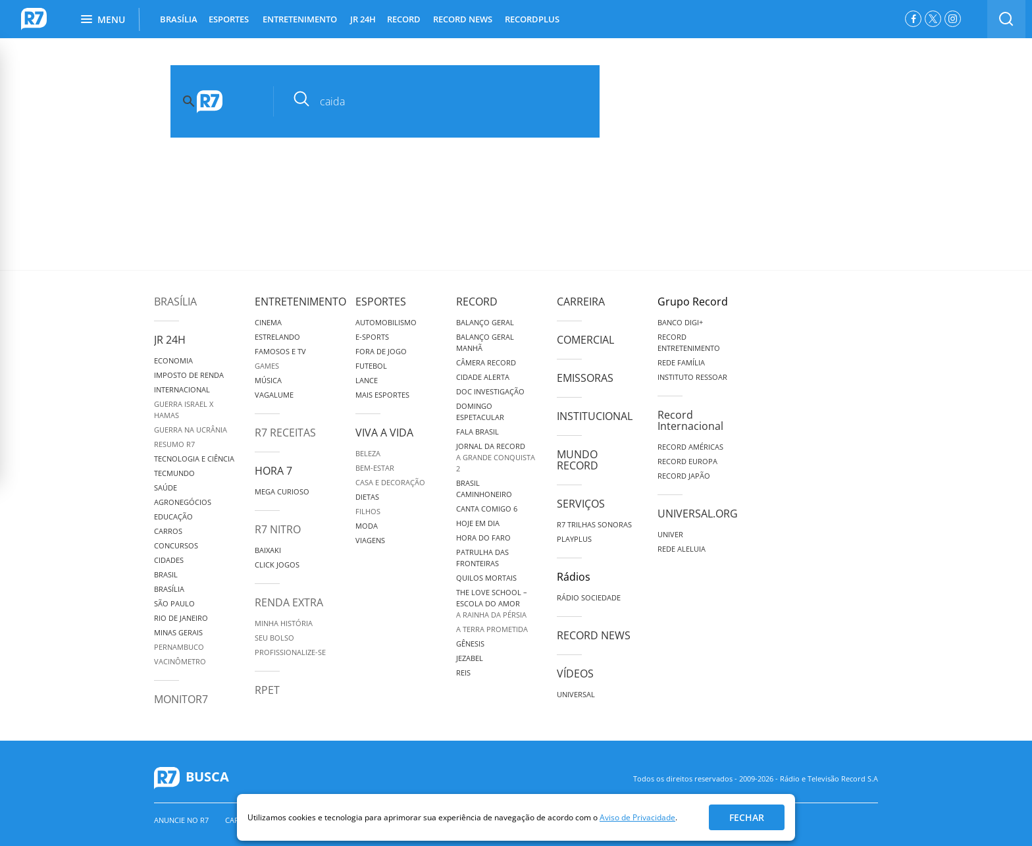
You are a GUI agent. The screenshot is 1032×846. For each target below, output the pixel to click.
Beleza (367, 453)
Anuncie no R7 (181, 820)
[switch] (1006, 19)
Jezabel (469, 658)
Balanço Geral (485, 322)
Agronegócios (182, 502)
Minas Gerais (178, 632)
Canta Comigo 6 (486, 509)
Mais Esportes (382, 395)
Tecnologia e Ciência (194, 458)
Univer (670, 534)
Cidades (169, 560)
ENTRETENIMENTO (300, 19)
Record (477, 301)
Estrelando (277, 337)
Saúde (165, 487)
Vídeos (575, 673)
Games (267, 366)
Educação (173, 516)
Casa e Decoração (390, 482)
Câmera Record (486, 362)
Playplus (574, 539)
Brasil (166, 574)
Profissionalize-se (290, 652)
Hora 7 (273, 470)
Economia (173, 360)
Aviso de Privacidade (637, 817)
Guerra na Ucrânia (190, 430)
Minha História (284, 623)
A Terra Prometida (492, 629)
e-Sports (372, 337)
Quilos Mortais (486, 578)
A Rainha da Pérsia (491, 615)
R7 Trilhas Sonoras (594, 524)
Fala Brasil (477, 431)
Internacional (182, 389)
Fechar (746, 817)
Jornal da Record (490, 446)
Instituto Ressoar (692, 377)
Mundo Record (577, 460)
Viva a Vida (384, 432)
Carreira (581, 301)
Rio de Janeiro (181, 618)
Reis (463, 672)
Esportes (380, 301)
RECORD (404, 19)
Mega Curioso (282, 491)
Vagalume (274, 395)
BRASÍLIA (178, 19)
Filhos (367, 511)
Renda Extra (289, 602)
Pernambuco (179, 647)
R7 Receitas (285, 432)
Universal (576, 694)
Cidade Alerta (482, 377)
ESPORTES (229, 19)
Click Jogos (277, 564)
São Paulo (174, 603)
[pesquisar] (446, 101)
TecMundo (174, 473)
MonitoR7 (181, 699)
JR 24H (363, 19)
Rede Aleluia (682, 549)
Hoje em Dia (478, 523)
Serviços (581, 503)
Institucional (594, 416)
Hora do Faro (483, 537)
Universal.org (698, 513)
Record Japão (684, 476)
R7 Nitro (278, 529)
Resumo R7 (174, 444)
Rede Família (681, 362)
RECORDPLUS (532, 19)
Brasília (175, 301)
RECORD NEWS (462, 19)
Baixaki (268, 550)
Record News (594, 635)
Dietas (367, 497)
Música (268, 380)
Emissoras (585, 378)
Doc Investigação (490, 391)
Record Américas (690, 447)
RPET (267, 690)
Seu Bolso (274, 638)
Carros (168, 531)
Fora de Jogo (381, 351)
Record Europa (687, 461)
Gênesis (470, 643)
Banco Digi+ (680, 322)
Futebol (371, 366)
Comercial (585, 339)
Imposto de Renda (189, 375)
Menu (103, 19)
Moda (366, 526)
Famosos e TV (280, 351)
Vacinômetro (180, 661)
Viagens (370, 540)
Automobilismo (386, 322)
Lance (366, 380)
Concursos (176, 545)
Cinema (268, 322)
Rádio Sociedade (589, 597)
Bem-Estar (374, 468)
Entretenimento (300, 301)
